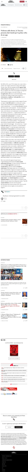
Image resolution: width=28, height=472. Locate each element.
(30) (26, 309)
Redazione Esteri (4, 298)
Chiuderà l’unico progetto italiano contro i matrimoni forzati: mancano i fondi (11, 220)
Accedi (9, 427)
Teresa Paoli (3, 37)
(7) (26, 320)
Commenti (3, 64)
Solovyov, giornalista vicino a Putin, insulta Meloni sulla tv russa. (11, 305)
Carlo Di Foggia (4, 320)
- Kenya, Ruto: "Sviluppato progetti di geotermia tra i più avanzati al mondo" (13, 379)
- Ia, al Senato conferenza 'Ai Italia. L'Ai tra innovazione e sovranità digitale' (13, 375)
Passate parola (5, 24)
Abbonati (22, 1)
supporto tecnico (19, 444)
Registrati (18, 427)
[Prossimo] (26, 207)
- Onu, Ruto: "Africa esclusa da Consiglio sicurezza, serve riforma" (11, 377)
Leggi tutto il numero (14, 358)
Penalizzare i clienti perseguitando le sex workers (14, 196)
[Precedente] (22, 207)
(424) (4, 201)
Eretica (5, 198)
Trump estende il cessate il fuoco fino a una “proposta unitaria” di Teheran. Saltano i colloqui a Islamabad (11, 294)
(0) (26, 298)
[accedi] (26, 2)
